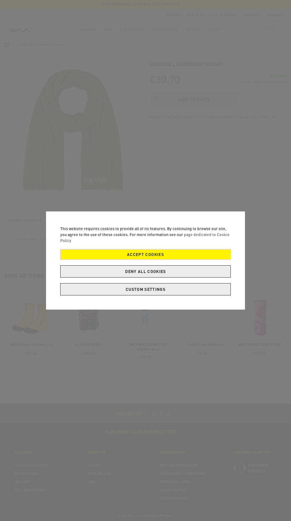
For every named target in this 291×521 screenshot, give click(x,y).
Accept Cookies (145, 254)
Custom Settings (145, 289)
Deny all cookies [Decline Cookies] (145, 271)
